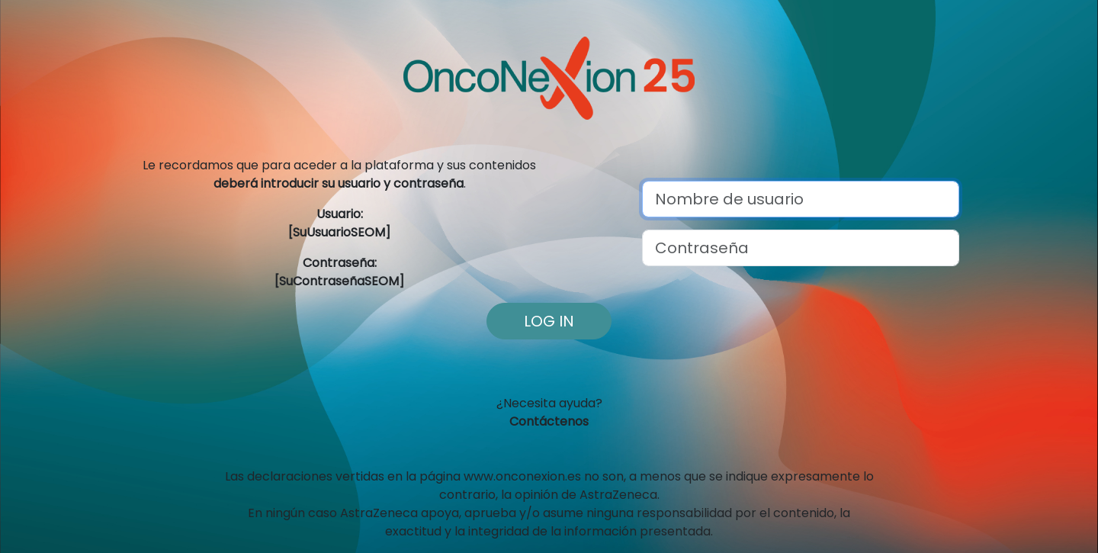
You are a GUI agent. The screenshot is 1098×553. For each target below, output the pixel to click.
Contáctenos (549, 421)
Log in (549, 321)
